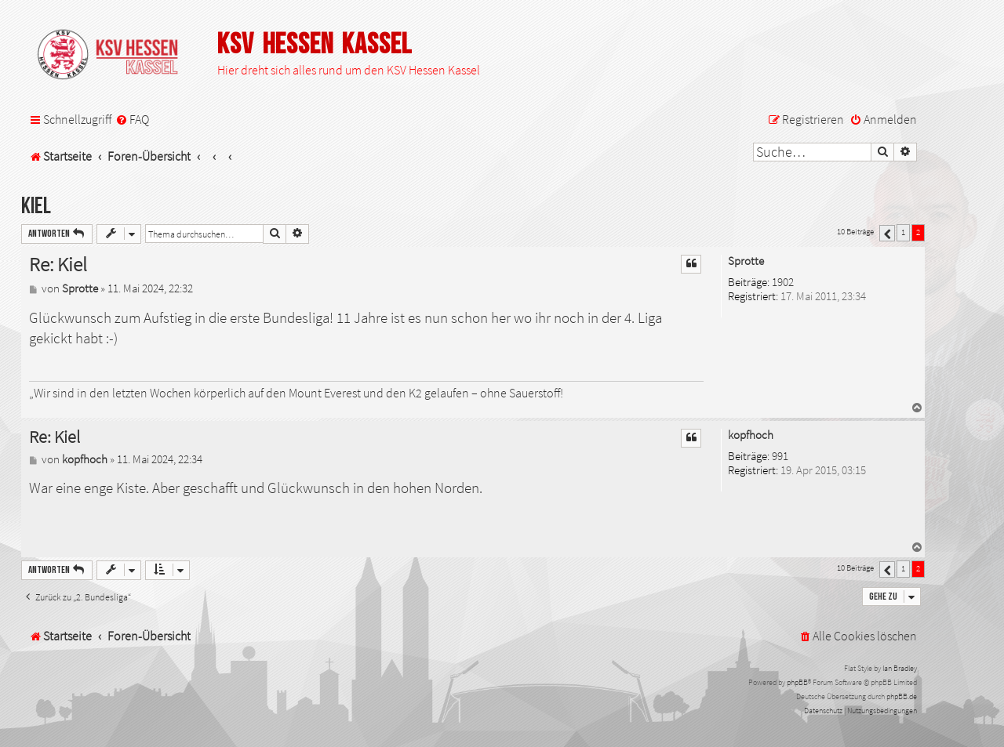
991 (780, 456)
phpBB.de (901, 696)
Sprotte (746, 261)
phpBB (797, 682)
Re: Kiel (58, 264)
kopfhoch (750, 435)
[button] (887, 233)
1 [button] (903, 232)
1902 (783, 282)
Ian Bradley (899, 668)
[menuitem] (132, 119)
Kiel (36, 206)
